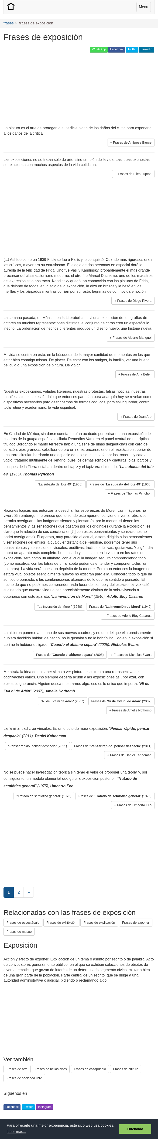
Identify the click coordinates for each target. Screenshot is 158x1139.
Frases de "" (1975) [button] (115, 796)
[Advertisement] (58, 89)
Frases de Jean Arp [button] (137, 416)
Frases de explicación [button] (99, 922)
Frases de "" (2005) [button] (70, 655)
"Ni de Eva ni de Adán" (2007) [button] (62, 701)
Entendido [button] (135, 1129)
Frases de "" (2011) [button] (112, 746)
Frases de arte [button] (17, 1069)
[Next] (29, 892)
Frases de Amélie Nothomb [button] (131, 710)
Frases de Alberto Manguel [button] (132, 337)
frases (8, 23)
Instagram (45, 1107)
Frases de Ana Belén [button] (136, 374)
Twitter (132, 49)
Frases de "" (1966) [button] (120, 484)
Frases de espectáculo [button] (23, 922)
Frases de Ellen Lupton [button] (134, 174)
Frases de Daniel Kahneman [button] (130, 755)
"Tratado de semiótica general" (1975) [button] (44, 796)
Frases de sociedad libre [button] (24, 1078)
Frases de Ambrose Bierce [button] (132, 142)
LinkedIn (146, 49)
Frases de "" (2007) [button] (121, 701)
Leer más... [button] (16, 1132)
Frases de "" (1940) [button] (120, 606)
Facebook (116, 49)
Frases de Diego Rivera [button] (134, 300)
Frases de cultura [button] (125, 1069)
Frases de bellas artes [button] (51, 1069)
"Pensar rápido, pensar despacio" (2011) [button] (37, 746)
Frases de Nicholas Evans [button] (132, 655)
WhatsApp (99, 49)
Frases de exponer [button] (135, 922)
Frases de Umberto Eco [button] (134, 805)
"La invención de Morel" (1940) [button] (60, 606)
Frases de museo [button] (19, 931)
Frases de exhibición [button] (61, 922)
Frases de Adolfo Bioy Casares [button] (129, 616)
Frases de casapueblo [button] (90, 1069)
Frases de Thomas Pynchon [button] (131, 493)
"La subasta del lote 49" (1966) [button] (60, 484)
